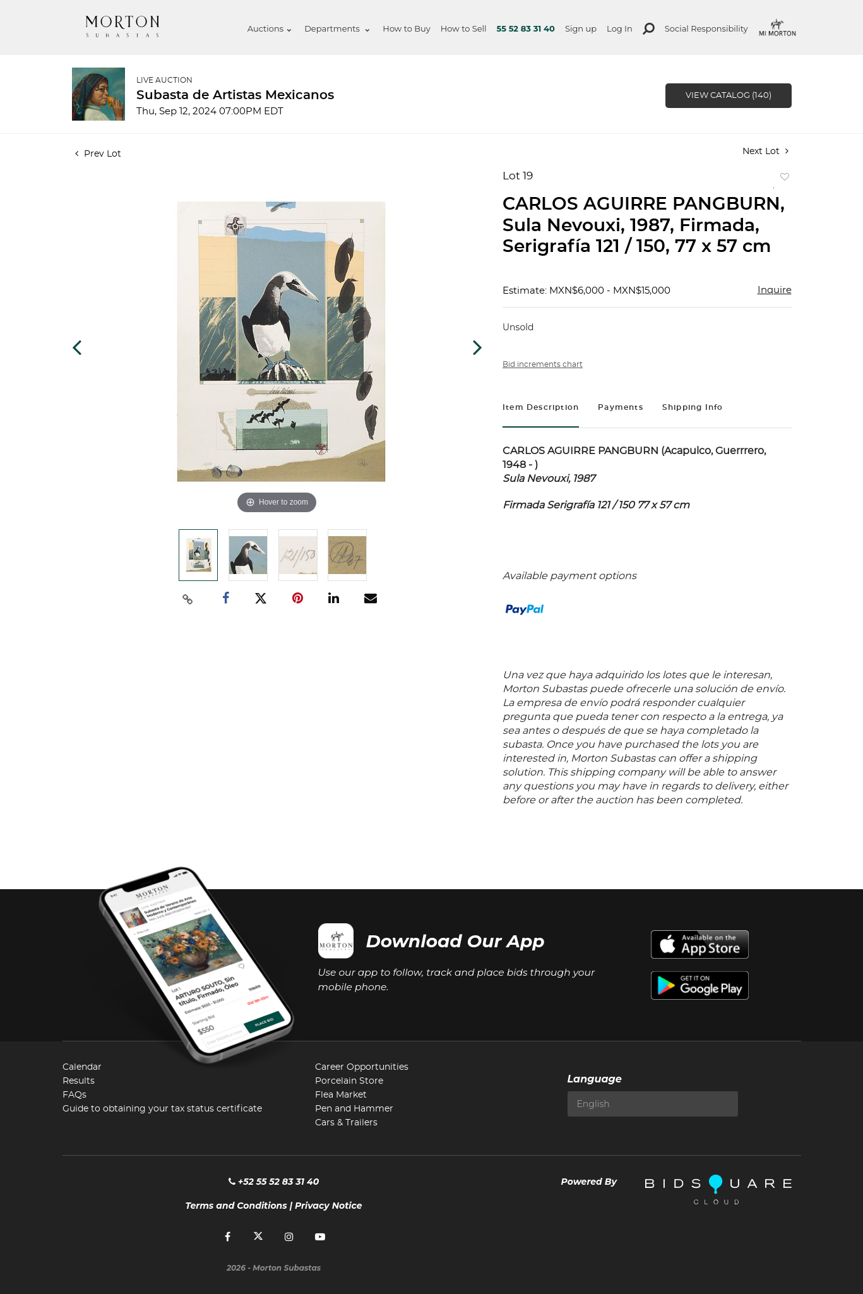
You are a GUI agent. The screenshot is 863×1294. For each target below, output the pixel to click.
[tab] (541, 409)
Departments (336, 28)
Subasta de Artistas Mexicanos (235, 95)
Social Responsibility (706, 28)
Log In (620, 28)
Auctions (269, 28)
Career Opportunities (361, 1067)
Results (78, 1081)
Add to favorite (782, 179)
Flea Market (341, 1095)
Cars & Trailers (346, 1122)
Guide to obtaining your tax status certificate (162, 1109)
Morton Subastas (122, 26)
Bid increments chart (543, 364)
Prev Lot (98, 154)
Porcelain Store (349, 1081)
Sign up (581, 28)
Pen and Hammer (354, 1109)
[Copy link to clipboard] (187, 598)
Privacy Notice (328, 1205)
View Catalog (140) (728, 96)
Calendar (82, 1067)
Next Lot (765, 151)
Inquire (775, 290)
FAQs (74, 1095)
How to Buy (406, 28)
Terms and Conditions (236, 1205)
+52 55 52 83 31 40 (274, 1181)
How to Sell (464, 28)
